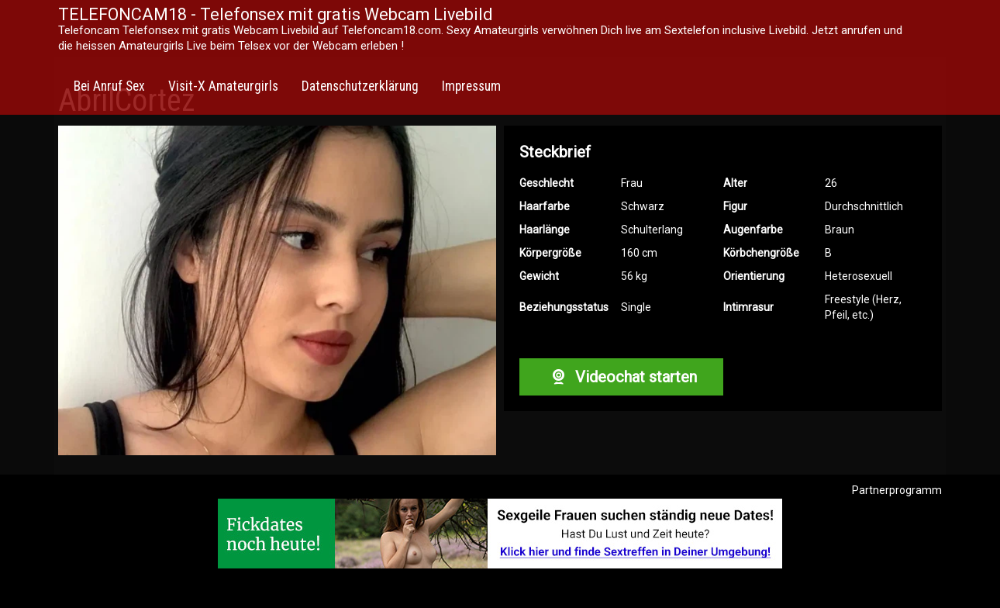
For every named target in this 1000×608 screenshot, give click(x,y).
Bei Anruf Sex (109, 86)
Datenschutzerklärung (360, 86)
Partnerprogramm (897, 490)
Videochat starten (621, 377)
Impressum (471, 86)
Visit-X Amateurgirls (223, 86)
